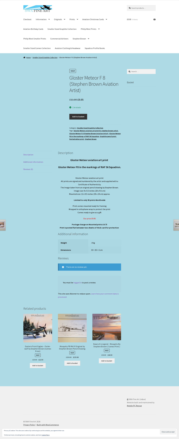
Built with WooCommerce (48, 425)
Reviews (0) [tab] (28, 169)
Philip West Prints (88, 29)
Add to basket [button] (37, 365)
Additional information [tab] (33, 162)
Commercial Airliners (59, 38)
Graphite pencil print (108, 136)
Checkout (27, 19)
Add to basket (78, 116)
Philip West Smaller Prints (34, 38)
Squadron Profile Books (95, 48)
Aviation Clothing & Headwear (67, 48)
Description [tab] (28, 154)
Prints (72, 19)
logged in (78, 282)
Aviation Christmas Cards (93, 19)
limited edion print (76, 139)
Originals (58, 19)
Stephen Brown (79, 38)
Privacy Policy (29, 425)
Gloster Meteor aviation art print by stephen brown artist (96, 131)
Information (41, 19)
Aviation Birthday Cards (33, 29)
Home (28, 57)
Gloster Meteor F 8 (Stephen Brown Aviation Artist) (88, 133)
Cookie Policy (46, 435)
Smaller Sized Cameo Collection (37, 48)
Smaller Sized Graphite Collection (62, 29)
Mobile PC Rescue (134, 405)
